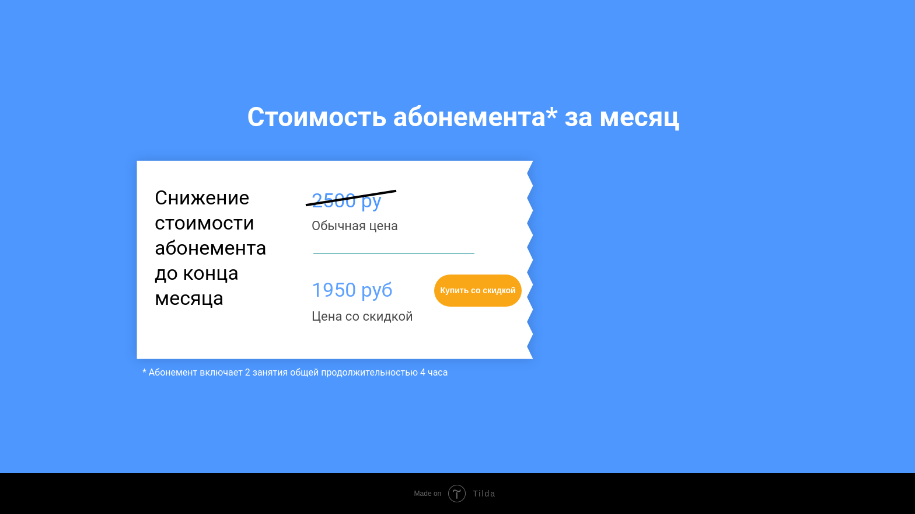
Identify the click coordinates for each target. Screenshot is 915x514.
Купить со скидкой (477, 290)
